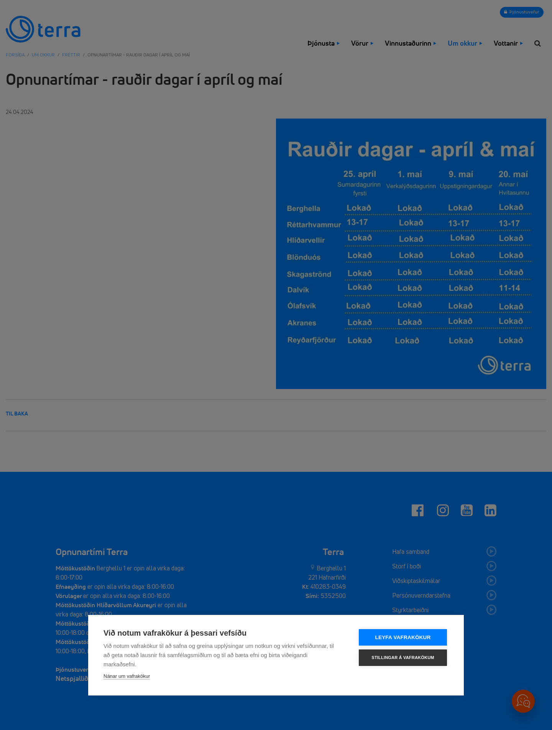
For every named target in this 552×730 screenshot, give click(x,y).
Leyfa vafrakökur (403, 637)
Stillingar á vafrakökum (402, 657)
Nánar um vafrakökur (127, 676)
